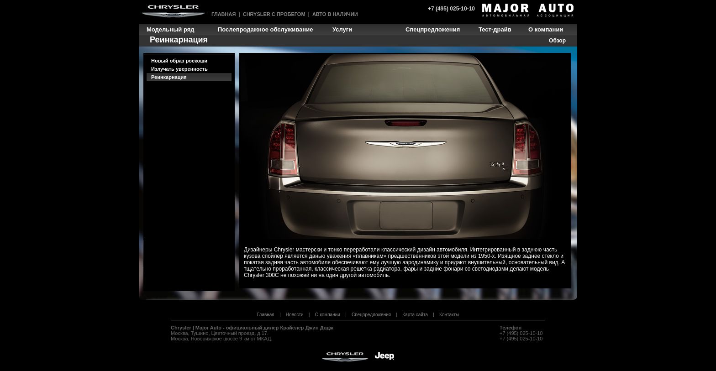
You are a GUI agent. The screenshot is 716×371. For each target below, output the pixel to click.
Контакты (449, 314)
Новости (295, 314)
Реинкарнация (169, 77)
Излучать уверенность (179, 69)
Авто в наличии (335, 14)
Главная (223, 14)
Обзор (557, 40)
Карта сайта (415, 314)
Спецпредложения (371, 314)
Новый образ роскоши (179, 60)
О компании (327, 314)
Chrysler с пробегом (274, 14)
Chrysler (181, 327)
